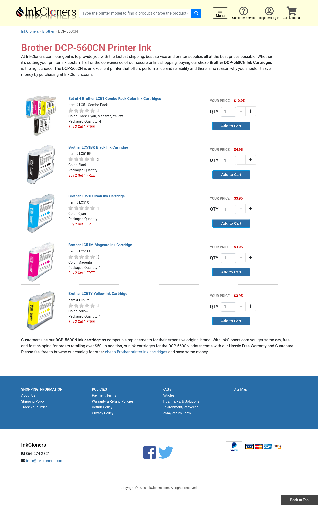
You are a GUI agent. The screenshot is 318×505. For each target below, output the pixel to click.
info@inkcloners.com (45, 460)
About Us (28, 395)
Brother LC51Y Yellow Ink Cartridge (97, 293)
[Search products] (135, 13)
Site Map (240, 389)
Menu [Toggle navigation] (220, 13)
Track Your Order (34, 407)
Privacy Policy (102, 413)
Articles (169, 395)
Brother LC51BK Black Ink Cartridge (98, 147)
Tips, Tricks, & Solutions (181, 401)
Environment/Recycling (181, 407)
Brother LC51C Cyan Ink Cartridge (96, 196)
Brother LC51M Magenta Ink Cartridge (100, 245)
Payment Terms (104, 395)
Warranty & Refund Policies (113, 401)
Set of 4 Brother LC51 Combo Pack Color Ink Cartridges (114, 98)
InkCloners (30, 31)
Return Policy (102, 407)
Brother (48, 31)
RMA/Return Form (177, 413)
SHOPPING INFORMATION (42, 389)
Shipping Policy (33, 401)
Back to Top (299, 500)
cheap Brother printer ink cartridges (136, 352)
